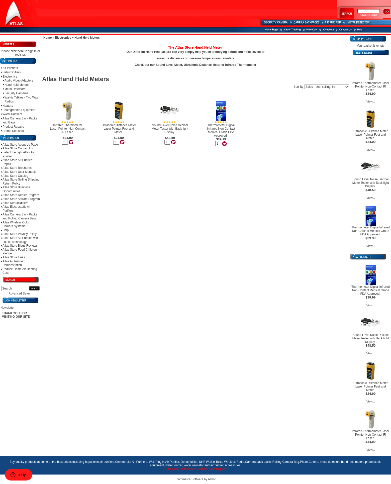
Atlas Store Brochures (17, 168)
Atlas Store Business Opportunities (16, 189)
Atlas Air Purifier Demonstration (13, 263)
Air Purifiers (10, 68)
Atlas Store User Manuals (19, 172)
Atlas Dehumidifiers (15, 203)
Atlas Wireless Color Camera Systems (15, 224)
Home (47, 37)
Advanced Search (20, 293)
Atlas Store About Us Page (20, 144)
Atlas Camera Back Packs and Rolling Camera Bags (19, 216)
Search (34, 288)
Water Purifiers (12, 114)
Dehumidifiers (11, 72)
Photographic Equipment (18, 110)
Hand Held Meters (16, 85)
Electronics (9, 76)
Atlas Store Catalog (15, 176)
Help (5, 230)
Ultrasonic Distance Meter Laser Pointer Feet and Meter (119, 128)
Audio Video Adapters (18, 80)
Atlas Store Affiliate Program (21, 199)
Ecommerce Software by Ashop (195, 479)
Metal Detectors (14, 89)
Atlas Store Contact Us (17, 148)
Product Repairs (13, 126)
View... (370, 101)
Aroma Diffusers (13, 131)
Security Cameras (16, 93)
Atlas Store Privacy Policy (19, 234)
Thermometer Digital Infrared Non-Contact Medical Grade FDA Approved (221, 130)
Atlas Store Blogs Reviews (20, 245)
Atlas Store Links (13, 257)
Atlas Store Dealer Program (20, 195)
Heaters (7, 105)
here (20, 51)
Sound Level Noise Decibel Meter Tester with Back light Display (170, 128)
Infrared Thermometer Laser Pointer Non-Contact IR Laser (67, 128)
